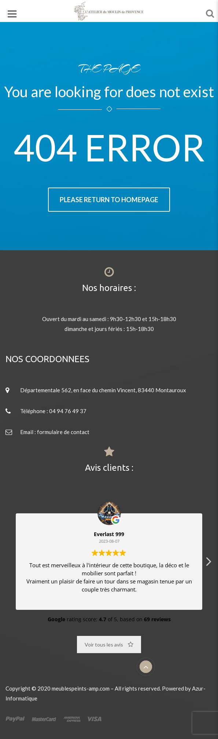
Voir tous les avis (109, 644)
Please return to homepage (109, 200)
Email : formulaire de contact (54, 432)
